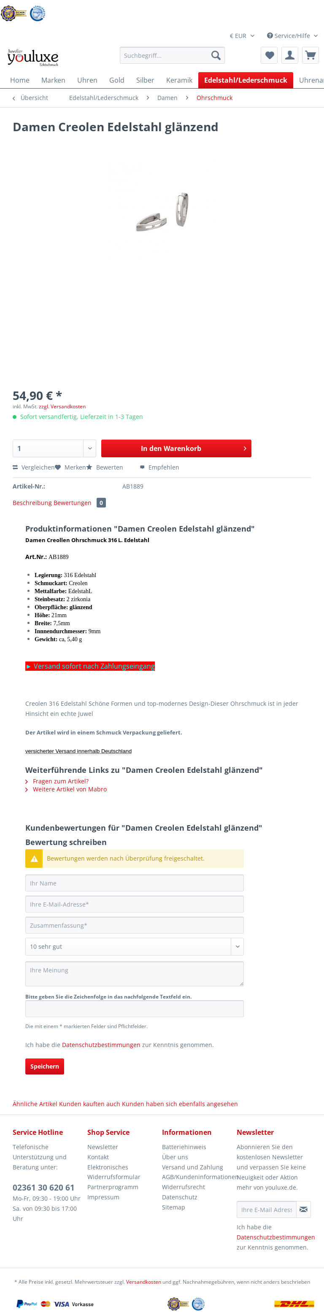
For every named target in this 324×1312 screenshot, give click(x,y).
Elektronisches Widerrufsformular (113, 1172)
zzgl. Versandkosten (62, 406)
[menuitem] (172, 59)
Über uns (175, 1157)
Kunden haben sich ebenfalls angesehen (180, 1104)
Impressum (103, 1197)
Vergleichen (34, 467)
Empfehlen (159, 467)
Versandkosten (143, 1281)
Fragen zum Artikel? (57, 781)
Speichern (44, 1066)
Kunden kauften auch (89, 1104)
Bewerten (105, 467)
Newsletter (102, 1147)
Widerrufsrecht (183, 1187)
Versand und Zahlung (192, 1167)
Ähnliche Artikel (35, 1104)
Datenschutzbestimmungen (101, 1045)
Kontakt (98, 1157)
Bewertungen (80, 503)
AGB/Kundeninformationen (197, 1177)
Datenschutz (179, 1197)
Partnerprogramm (112, 1187)
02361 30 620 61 (44, 1187)
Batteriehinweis (184, 1147)
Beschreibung (32, 503)
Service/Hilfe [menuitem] (289, 36)
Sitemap (173, 1207)
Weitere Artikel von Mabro (66, 789)
